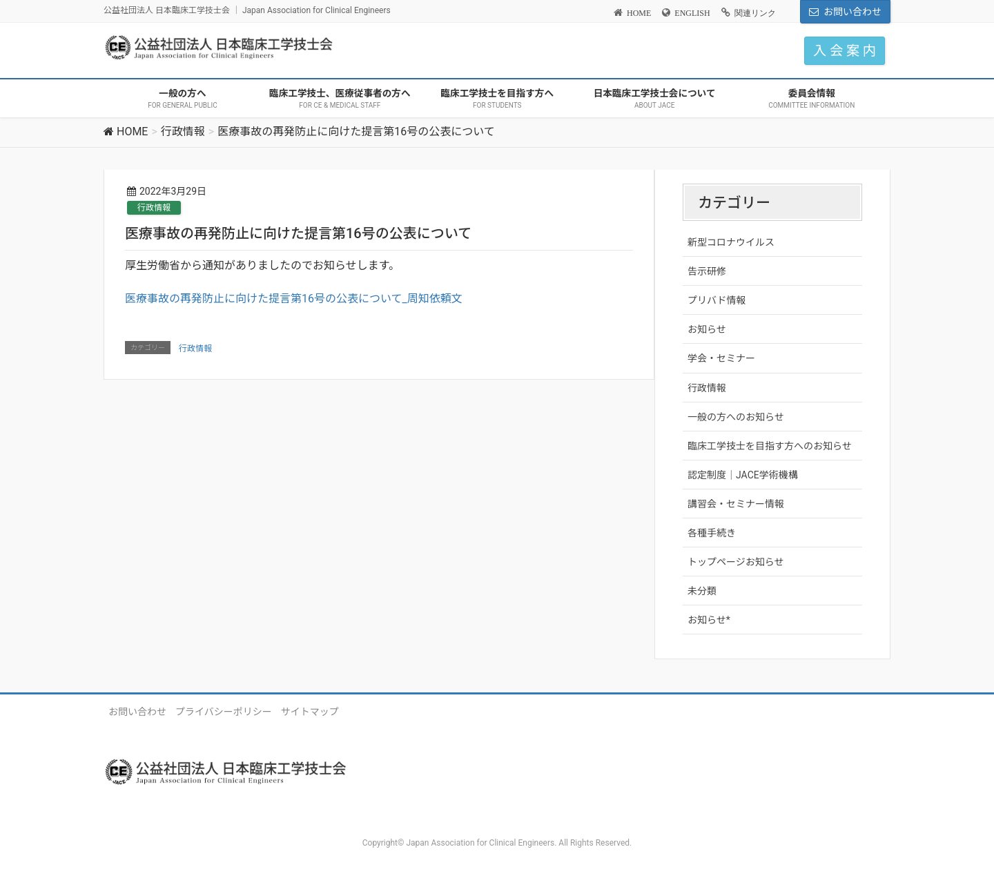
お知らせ (707, 329)
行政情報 (153, 208)
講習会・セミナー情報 (736, 503)
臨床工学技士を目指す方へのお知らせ (770, 445)
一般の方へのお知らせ (736, 416)
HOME (639, 13)
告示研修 (707, 271)
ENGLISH (692, 13)
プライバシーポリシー (223, 711)
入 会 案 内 (844, 51)
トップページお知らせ (735, 561)
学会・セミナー (721, 358)
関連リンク (755, 13)
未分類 (702, 590)
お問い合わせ (852, 11)
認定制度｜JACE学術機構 (743, 474)
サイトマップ (310, 711)
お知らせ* (709, 619)
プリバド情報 (717, 300)
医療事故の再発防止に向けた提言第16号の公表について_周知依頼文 (293, 298)
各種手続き (712, 532)
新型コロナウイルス (731, 242)
